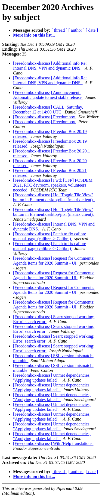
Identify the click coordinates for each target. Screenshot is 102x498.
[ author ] (77, 30)
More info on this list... (34, 35)
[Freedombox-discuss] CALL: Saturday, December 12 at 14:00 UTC (48, 109)
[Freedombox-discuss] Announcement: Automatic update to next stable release (48, 95)
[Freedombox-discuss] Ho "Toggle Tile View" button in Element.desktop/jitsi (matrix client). (54, 197)
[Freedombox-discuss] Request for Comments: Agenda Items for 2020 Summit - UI (53, 260)
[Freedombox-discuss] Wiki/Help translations (53, 443)
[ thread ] (59, 30)
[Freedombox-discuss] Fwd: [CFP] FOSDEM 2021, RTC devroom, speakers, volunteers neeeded (52, 185)
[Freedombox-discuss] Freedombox (44, 117)
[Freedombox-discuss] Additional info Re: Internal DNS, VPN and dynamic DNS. (50, 65)
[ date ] (92, 30)
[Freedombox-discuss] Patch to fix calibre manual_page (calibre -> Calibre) (49, 236)
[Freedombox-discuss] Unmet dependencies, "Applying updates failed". (52, 377)
